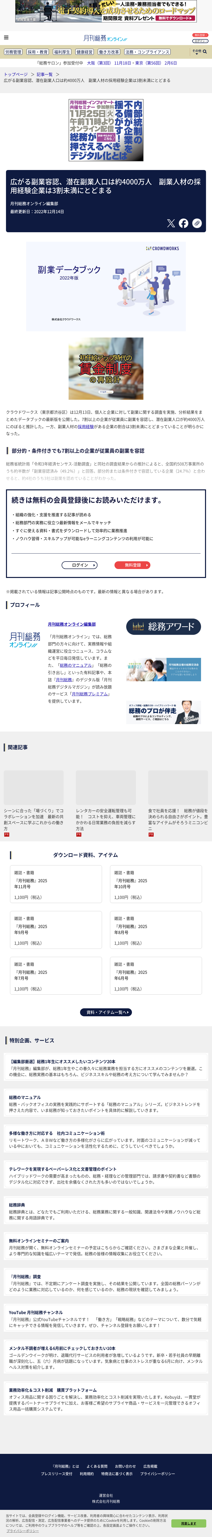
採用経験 (86, 426)
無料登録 (201, 35)
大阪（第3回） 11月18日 (109, 63)
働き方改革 (109, 52)
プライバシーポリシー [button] (22, 1530)
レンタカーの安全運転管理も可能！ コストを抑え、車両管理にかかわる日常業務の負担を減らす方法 (106, 819)
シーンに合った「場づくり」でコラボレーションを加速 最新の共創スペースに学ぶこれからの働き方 (34, 819)
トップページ (16, 74)
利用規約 (87, 1473)
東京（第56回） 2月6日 (156, 63)
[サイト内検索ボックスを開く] (204, 52)
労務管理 (13, 52)
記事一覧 (45, 74)
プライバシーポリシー (157, 1473)
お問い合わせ (125, 1466)
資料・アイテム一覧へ (108, 1012)
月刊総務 (64, 680)
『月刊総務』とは (65, 1466)
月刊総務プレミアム (90, 694)
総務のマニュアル (76, 665)
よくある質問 (97, 1466)
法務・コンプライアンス (147, 52)
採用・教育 (38, 52)
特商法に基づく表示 (117, 1473)
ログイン (201, 41)
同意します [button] (188, 1523)
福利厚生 (62, 52)
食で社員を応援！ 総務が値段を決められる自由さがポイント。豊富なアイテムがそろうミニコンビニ (178, 819)
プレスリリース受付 (56, 1473)
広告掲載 (150, 1466)
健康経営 (85, 52)
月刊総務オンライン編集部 (72, 624)
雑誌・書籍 (56, 884)
